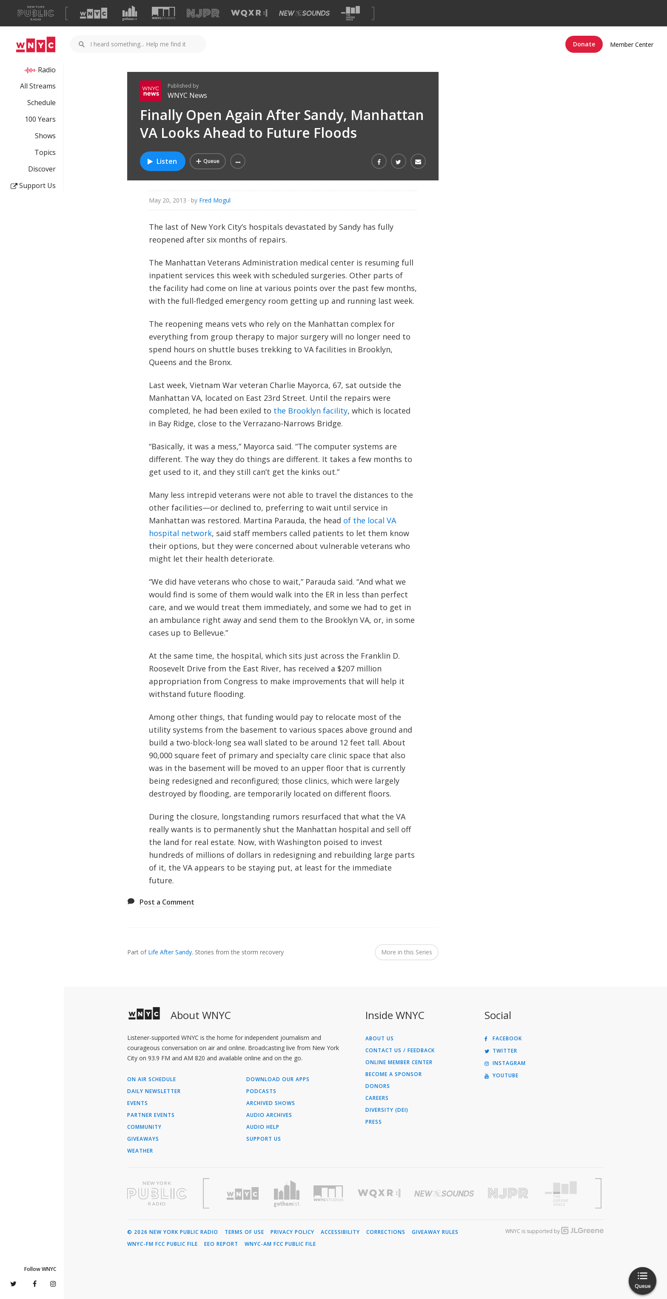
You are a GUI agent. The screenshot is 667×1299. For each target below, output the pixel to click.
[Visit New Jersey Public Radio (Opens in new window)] (509, 1193)
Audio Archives (269, 1115)
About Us (379, 1038)
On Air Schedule (151, 1079)
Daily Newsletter (154, 1091)
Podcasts (261, 1091)
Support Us (33, 185)
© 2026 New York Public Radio (172, 1232)
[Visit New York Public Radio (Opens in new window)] (157, 1193)
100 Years (40, 119)
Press (373, 1122)
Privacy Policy (292, 1232)
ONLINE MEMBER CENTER (399, 1062)
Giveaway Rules (435, 1232)
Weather (140, 1150)
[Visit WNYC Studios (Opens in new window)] (163, 13)
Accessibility (340, 1232)
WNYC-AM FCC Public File (280, 1244)
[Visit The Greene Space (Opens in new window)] (350, 13)
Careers (377, 1098)
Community (144, 1127)
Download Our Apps (278, 1079)
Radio (47, 69)
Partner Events (151, 1115)
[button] (237, 161)
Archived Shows (270, 1103)
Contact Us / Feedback (400, 1050)
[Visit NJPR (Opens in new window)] (203, 13)
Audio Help (262, 1127)
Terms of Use (244, 1232)
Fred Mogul (215, 200)
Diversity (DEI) (386, 1110)
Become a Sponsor (393, 1074)
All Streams (38, 86)
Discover (42, 169)
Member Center (631, 44)
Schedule (41, 102)
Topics (45, 152)
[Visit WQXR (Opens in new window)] (249, 13)
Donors (377, 1086)
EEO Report (221, 1244)
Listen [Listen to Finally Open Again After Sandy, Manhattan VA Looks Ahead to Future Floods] (161, 161)
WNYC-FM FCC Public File (162, 1244)
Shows (45, 135)
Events (137, 1103)
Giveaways (143, 1139)
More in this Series (406, 952)
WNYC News (187, 95)
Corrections (385, 1232)
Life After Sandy (170, 952)
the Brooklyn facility (311, 410)
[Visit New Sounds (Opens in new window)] (304, 13)
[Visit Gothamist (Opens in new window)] (129, 13)
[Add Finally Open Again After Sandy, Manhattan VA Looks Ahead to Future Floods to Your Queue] (208, 161)
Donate (584, 44)
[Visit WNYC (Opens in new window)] (93, 13)
